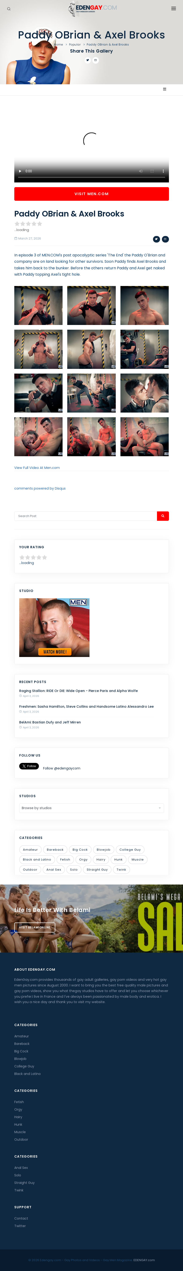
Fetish (65, 859)
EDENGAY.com (144, 1260)
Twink (121, 869)
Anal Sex (53, 869)
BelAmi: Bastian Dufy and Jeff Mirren (50, 722)
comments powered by (40, 488)
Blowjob (104, 849)
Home (58, 44)
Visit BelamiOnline (35, 927)
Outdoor (30, 869)
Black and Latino (37, 859)
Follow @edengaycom (61, 768)
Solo (74, 869)
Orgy (83, 859)
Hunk (118, 859)
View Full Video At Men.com (37, 467)
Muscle (138, 859)
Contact (21, 1218)
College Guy (130, 849)
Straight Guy (97, 869)
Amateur (30, 849)
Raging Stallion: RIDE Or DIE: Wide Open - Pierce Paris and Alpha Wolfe (78, 690)
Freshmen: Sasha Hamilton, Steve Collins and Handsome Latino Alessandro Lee (86, 706)
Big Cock (80, 849)
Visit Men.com (92, 194)
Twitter (20, 1226)
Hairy (101, 859)
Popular (75, 44)
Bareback (55, 849)
